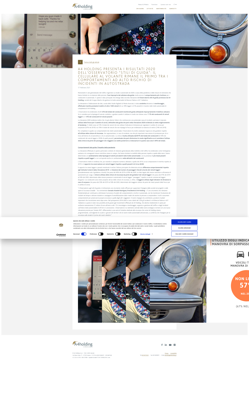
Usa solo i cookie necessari (184, 212)
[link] (162, 345)
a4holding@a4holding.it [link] (170, 355)
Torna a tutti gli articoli (88, 62)
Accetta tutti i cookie (184, 200)
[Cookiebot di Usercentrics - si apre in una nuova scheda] (61, 213)
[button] (174, 4)
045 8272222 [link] (145, 355)
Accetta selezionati (184, 206)
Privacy (167, 353)
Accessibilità (173, 353)
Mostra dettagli (145, 212)
